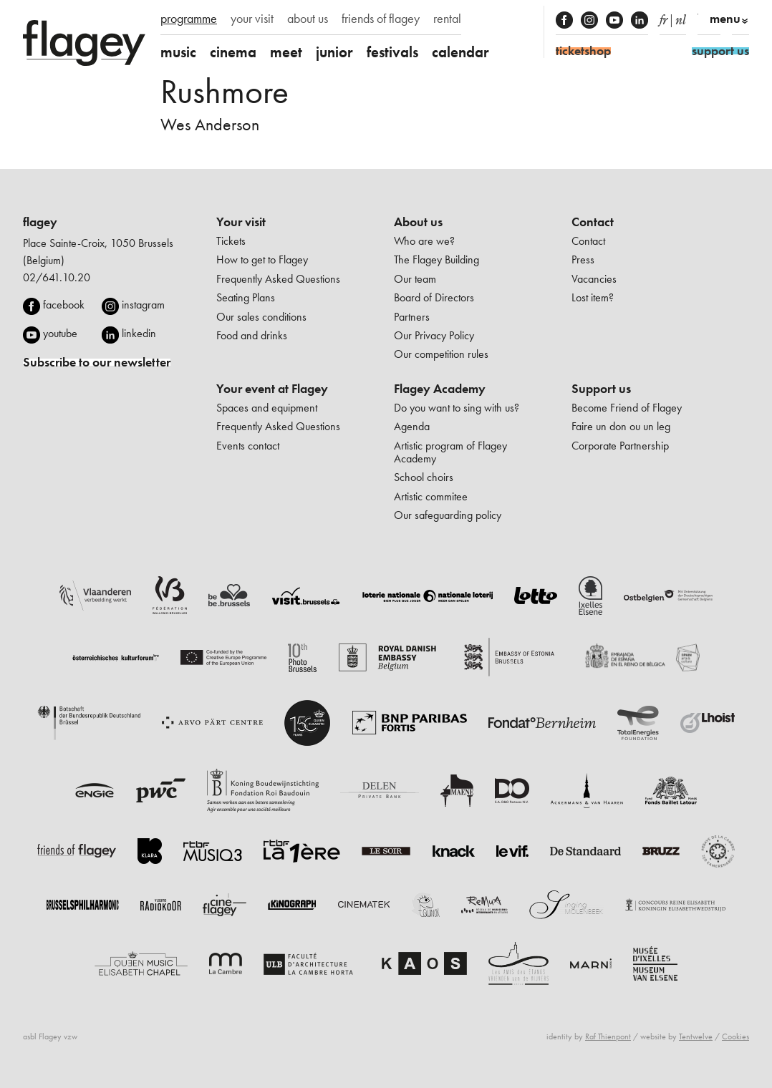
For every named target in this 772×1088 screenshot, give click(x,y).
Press (582, 259)
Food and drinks (251, 335)
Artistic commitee (431, 496)
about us (307, 18)
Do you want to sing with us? (456, 407)
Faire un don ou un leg (620, 426)
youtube (60, 333)
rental (447, 18)
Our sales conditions (261, 316)
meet (286, 52)
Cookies (735, 1036)
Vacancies (594, 278)
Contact (592, 222)
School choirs (423, 477)
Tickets (231, 240)
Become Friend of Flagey (626, 407)
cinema (233, 52)
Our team (415, 278)
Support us (601, 389)
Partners (412, 316)
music (178, 52)
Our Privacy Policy (434, 335)
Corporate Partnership (620, 445)
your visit (252, 18)
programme (188, 18)
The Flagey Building (436, 259)
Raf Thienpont (608, 1036)
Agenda (412, 426)
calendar (460, 52)
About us (418, 222)
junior (334, 52)
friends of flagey (381, 18)
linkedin (139, 333)
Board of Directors (434, 297)
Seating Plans (245, 297)
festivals (392, 52)
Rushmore (224, 91)
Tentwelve (696, 1036)
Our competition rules (441, 353)
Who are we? (424, 240)
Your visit (241, 222)
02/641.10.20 (56, 277)
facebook (64, 304)
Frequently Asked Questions (278, 278)
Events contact (247, 445)
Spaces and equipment (266, 407)
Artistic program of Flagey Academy (450, 452)
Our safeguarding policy (447, 515)
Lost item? (592, 297)
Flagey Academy (440, 389)
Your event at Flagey (272, 389)
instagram (143, 304)
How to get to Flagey (262, 259)
